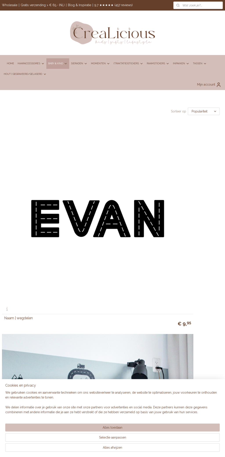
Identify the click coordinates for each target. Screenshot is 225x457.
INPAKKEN (181, 63)
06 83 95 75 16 (95, 240)
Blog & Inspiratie (79, 5)
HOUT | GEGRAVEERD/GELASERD (25, 74)
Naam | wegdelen (18, 197)
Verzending (160, 259)
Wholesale (9, 5)
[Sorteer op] (204, 111)
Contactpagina (87, 270)
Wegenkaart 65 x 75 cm (98, 197)
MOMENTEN (100, 63)
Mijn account (209, 84)
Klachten (158, 244)
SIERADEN (79, 63)
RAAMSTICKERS (158, 63)
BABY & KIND (57, 63)
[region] (83, 439)
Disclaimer (159, 239)
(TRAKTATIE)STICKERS (128, 63)
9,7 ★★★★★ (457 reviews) (113, 5)
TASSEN (200, 63)
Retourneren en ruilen (167, 254)
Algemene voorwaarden (169, 234)
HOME (10, 63)
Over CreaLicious (89, 288)
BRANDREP (86, 298)
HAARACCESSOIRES (31, 63)
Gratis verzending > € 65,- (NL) (43, 5)
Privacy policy (162, 249)
